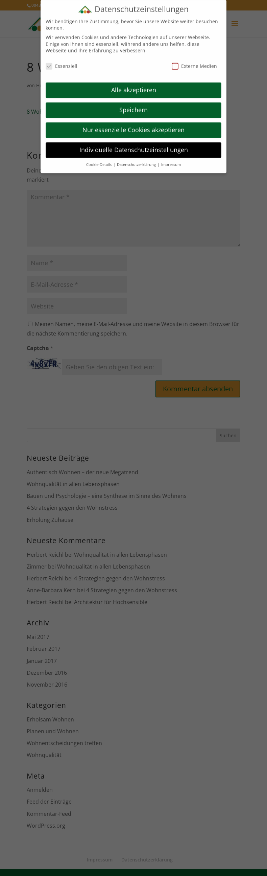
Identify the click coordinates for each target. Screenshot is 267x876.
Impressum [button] (171, 159)
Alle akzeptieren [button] (133, 85)
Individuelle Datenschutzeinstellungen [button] (133, 145)
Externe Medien (194, 61)
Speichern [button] (133, 105)
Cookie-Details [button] (99, 159)
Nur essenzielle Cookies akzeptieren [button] (133, 125)
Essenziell (61, 61)
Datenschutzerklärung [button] (137, 159)
